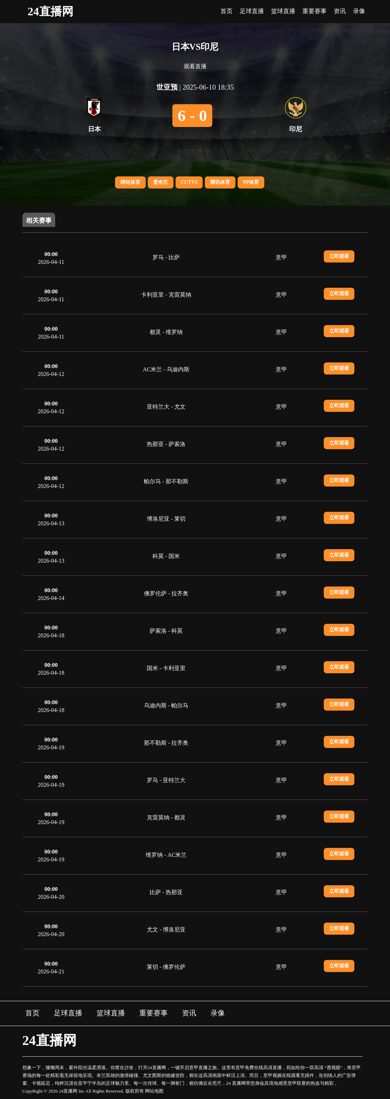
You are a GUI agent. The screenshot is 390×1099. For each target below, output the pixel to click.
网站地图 (154, 1091)
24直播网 (50, 11)
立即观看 (339, 256)
